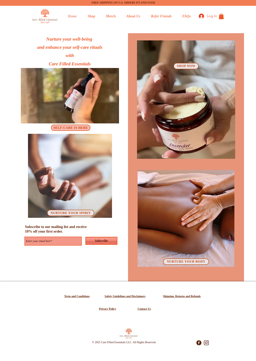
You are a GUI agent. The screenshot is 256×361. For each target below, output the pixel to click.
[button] (221, 16)
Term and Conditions (77, 296)
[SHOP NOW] (186, 66)
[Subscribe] (101, 241)
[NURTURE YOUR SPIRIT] (70, 213)
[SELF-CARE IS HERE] (70, 128)
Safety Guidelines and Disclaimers (125, 296)
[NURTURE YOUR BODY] (186, 262)
